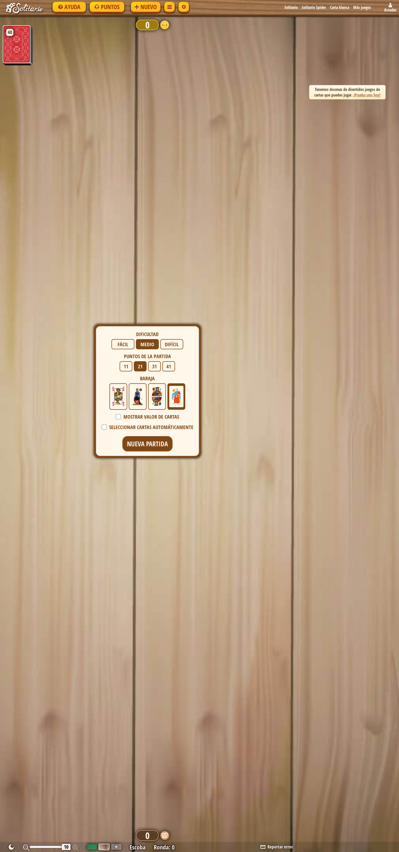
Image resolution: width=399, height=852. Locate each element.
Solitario (291, 7)
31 (154, 71)
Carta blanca (339, 7)
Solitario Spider (314, 7)
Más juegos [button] (362, 7)
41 (168, 71)
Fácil (123, 48)
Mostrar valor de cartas (151, 121)
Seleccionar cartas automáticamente (151, 131)
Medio (147, 48)
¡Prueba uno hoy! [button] (366, 95)
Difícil (172, 48)
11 (126, 71)
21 (140, 71)
